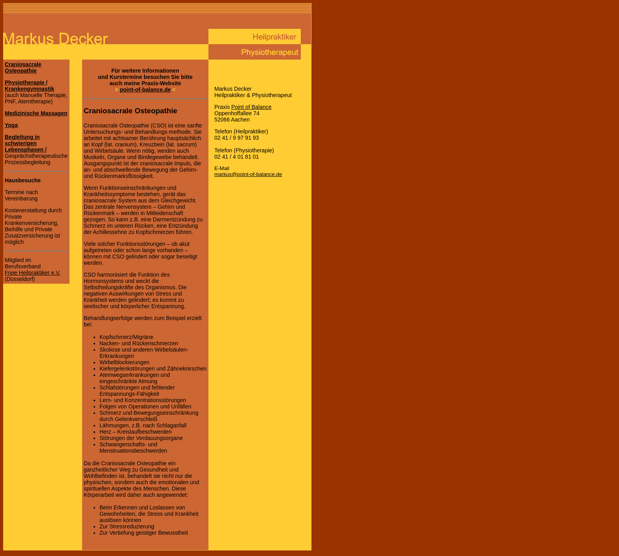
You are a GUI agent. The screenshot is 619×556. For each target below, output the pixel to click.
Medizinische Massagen (36, 113)
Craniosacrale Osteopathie (23, 67)
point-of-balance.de (145, 89)
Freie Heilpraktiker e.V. (32, 273)
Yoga (11, 125)
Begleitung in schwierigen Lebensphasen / (26, 143)
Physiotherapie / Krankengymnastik (29, 85)
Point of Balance (251, 107)
